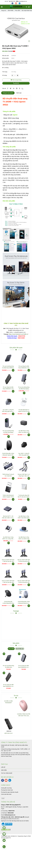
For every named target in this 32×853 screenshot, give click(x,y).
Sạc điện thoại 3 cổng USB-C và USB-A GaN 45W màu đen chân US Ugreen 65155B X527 (23, 538)
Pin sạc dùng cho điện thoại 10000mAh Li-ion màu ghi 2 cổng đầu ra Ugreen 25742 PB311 (8, 388)
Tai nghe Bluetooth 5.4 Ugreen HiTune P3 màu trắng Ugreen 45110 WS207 (23, 410)
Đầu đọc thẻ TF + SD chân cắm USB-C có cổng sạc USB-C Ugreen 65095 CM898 (8, 517)
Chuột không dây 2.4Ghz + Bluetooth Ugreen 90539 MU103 (8, 454)
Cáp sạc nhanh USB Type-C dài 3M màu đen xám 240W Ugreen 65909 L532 (24, 560)
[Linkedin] (13, 88)
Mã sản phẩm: (5, 58)
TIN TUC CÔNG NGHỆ (6, 773)
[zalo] (19, 3)
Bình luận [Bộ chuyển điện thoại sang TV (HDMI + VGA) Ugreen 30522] (18, 93)
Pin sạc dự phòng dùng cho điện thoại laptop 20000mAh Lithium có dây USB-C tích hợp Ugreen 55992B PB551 (24, 388)
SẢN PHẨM (4, 770)
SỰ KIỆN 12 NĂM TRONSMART (8, 701)
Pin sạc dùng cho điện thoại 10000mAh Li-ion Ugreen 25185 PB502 (23, 367)
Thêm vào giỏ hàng (16, 79)
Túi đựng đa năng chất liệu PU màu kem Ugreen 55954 (24, 496)
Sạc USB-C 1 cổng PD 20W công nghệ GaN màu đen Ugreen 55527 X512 (8, 410)
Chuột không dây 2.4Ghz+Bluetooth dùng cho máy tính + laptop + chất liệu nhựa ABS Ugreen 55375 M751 (8, 602)
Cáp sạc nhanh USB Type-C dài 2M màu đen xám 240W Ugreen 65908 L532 (8, 581)
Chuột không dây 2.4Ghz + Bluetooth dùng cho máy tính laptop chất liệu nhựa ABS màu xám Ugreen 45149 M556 (24, 602)
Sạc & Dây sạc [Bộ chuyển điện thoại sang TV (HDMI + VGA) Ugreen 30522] (20, 648)
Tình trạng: (5, 71)
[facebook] (12, 3)
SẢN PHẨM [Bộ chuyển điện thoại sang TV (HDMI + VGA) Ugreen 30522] (10, 10)
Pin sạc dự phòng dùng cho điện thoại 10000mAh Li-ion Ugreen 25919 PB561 (8, 367)
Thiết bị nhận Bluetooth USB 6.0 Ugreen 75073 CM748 (8, 496)
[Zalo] (23, 88)
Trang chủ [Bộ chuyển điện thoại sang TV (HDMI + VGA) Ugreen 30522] (3, 10)
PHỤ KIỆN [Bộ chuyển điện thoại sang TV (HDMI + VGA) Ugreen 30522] (17, 10)
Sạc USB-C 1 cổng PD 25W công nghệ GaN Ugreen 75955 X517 (23, 454)
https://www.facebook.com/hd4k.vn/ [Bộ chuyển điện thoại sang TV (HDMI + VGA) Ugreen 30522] (18, 334)
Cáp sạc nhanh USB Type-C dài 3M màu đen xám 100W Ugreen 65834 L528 (8, 560)
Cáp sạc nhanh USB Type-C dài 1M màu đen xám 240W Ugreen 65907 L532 (24, 581)
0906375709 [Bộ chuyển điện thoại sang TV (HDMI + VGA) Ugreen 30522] (12, 1)
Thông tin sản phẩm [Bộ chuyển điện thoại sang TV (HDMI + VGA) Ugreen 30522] (8, 93)
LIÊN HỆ (3, 767)
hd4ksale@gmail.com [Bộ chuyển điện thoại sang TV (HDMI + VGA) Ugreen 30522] (21, 1)
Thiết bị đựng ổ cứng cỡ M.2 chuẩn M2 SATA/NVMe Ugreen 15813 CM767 (8, 475)
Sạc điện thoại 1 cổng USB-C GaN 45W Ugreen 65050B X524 (24, 517)
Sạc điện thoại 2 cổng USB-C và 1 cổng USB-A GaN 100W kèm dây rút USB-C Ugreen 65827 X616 (8, 538)
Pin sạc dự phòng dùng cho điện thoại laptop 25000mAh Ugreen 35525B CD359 (8, 431)
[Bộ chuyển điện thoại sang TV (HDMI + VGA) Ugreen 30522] (16, 6)
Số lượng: (4, 75)
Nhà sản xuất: (5, 55)
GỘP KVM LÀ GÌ (8, 733)
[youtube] (16, 3)
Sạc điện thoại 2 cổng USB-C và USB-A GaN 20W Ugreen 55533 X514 (24, 431)
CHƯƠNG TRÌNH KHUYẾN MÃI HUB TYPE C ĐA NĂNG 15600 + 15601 (23, 715)
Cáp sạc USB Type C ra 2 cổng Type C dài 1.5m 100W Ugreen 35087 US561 (24, 475)
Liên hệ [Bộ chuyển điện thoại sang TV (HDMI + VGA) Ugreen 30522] (15, 83)
